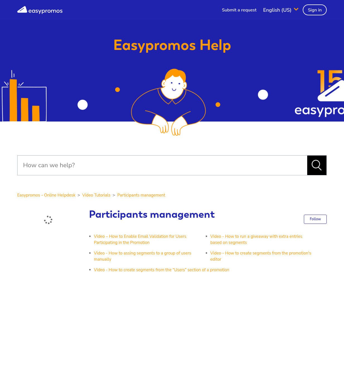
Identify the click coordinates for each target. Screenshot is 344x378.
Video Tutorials (96, 195)
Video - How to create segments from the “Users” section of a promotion (161, 270)
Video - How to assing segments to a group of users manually (142, 256)
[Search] (162, 165)
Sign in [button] (315, 10)
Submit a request (239, 10)
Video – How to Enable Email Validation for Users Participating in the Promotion (140, 240)
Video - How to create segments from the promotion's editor (260, 256)
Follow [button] (315, 219)
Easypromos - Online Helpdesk (46, 195)
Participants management (141, 195)
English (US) (278, 9)
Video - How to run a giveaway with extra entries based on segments (256, 240)
